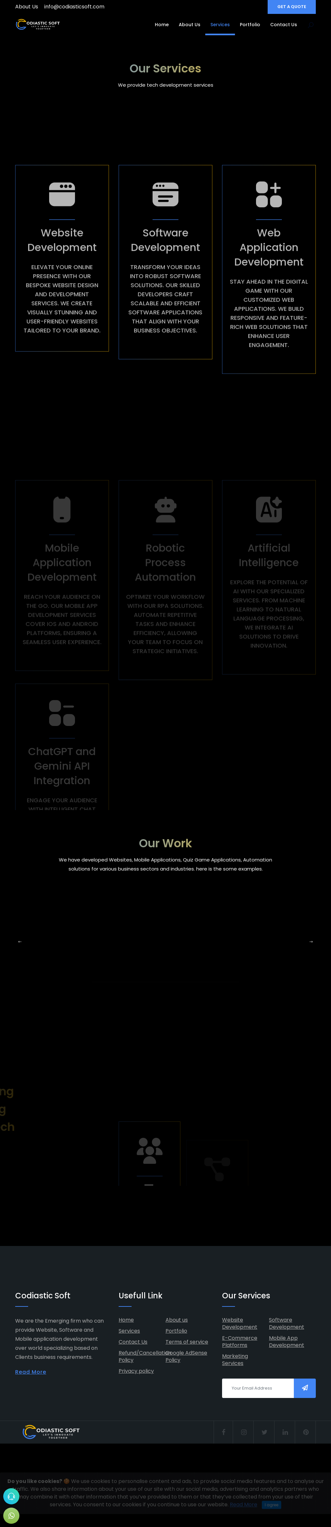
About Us (26, 6)
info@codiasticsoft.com (74, 6)
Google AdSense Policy (186, 1356)
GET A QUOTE (291, 7)
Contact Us (283, 24)
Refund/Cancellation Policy (145, 1356)
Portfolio (250, 24)
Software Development (286, 1323)
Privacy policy (136, 1371)
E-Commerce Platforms (239, 1341)
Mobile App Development (286, 1341)
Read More (30, 1372)
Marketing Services (235, 1359)
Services (220, 24)
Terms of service (187, 1342)
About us (177, 1320)
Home (162, 24)
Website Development (239, 1323)
